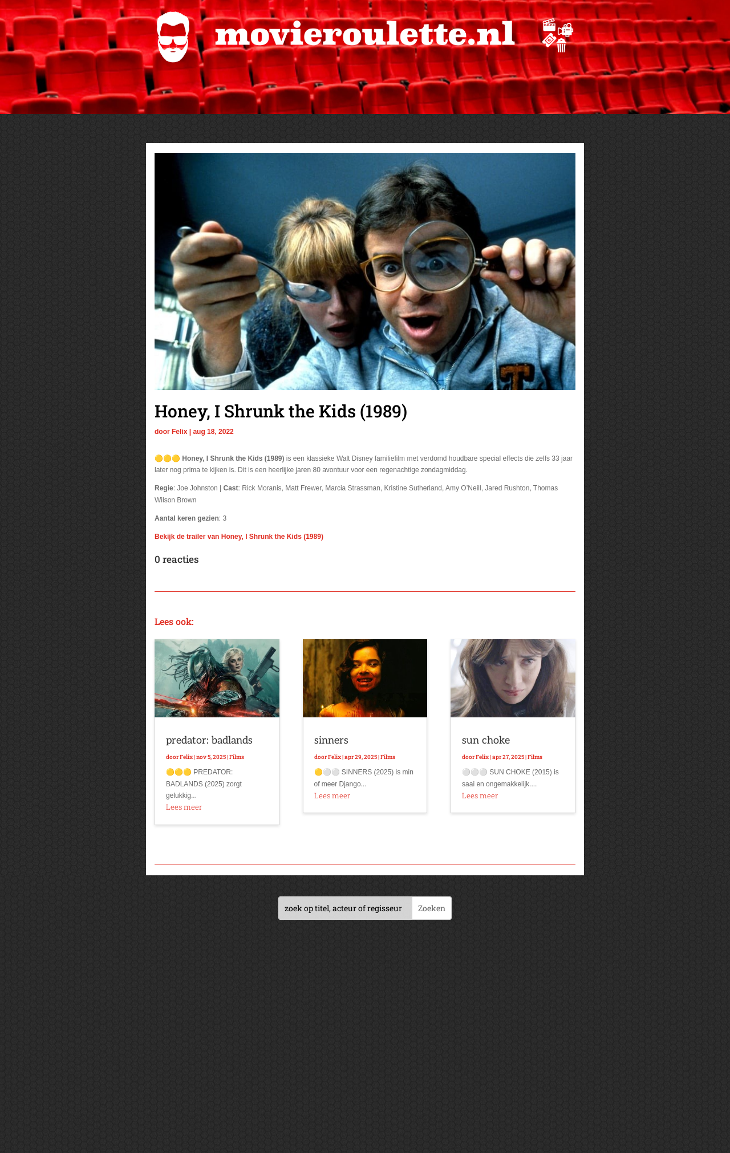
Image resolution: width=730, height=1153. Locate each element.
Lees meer (184, 807)
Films (236, 757)
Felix (179, 432)
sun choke (486, 740)
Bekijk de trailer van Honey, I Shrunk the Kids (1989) (239, 537)
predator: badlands (209, 740)
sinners (331, 740)
